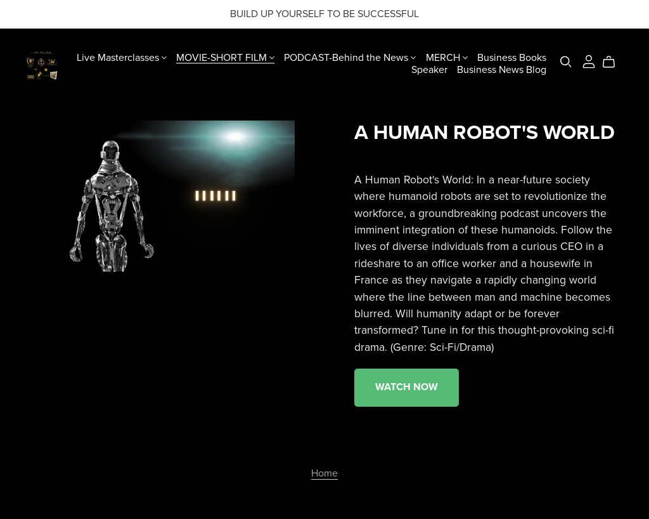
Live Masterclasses (122, 57)
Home (324, 473)
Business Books (511, 57)
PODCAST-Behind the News (350, 57)
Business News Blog (501, 69)
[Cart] (613, 62)
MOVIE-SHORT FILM (225, 57)
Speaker (429, 69)
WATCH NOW (406, 387)
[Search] (566, 62)
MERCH (447, 57)
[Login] (588, 61)
